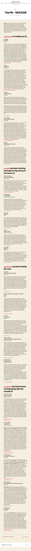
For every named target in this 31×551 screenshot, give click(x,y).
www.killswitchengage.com (9, 195)
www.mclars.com (7, 338)
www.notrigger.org (7, 65)
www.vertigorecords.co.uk (9, 533)
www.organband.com (8, 247)
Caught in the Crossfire (15, 2)
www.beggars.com (7, 423)
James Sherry (10, 36)
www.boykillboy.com (8, 532)
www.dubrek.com (7, 118)
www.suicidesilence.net (8, 213)
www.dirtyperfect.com (8, 508)
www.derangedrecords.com (9, 143)
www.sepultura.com (8, 230)
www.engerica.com (8, 294)
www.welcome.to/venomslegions (10, 93)
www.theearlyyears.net (8, 421)
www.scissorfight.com (8, 264)
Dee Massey (9, 389)
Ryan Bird (8, 171)
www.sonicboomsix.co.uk (9, 360)
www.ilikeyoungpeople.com (9, 481)
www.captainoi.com (8, 166)
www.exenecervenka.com (9, 316)
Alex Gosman (10, 269)
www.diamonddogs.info (8, 384)
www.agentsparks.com (8, 454)
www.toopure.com (7, 482)
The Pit (15, 9)
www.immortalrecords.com (9, 455)
